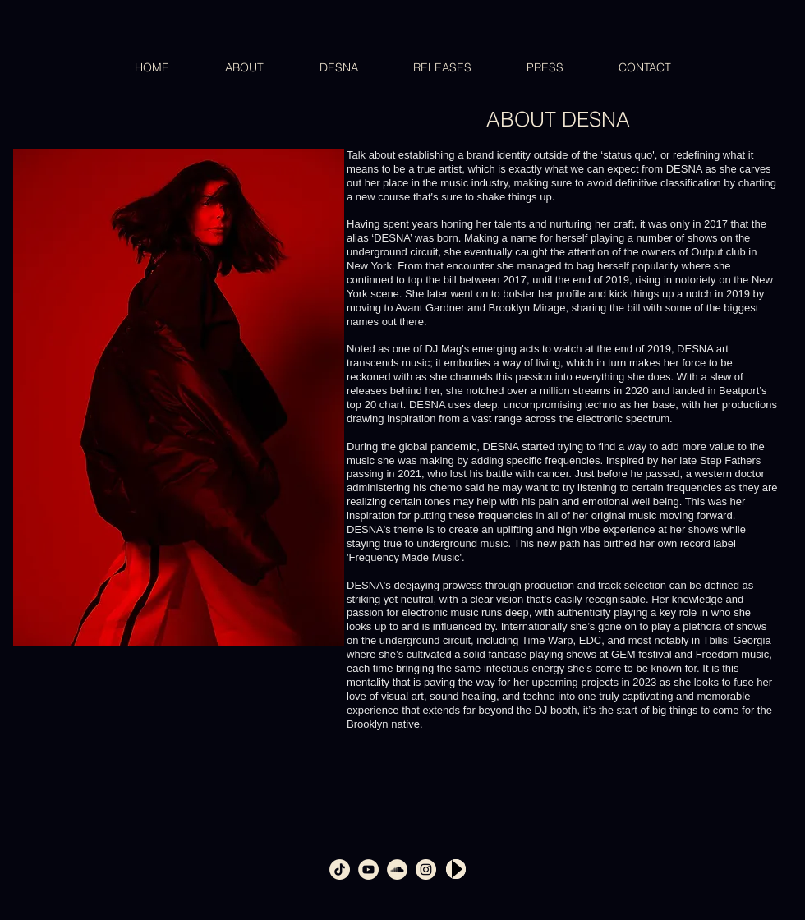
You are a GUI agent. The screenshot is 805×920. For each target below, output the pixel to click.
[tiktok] (339, 869)
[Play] (456, 869)
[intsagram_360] (426, 869)
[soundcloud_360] (397, 869)
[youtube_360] (368, 869)
